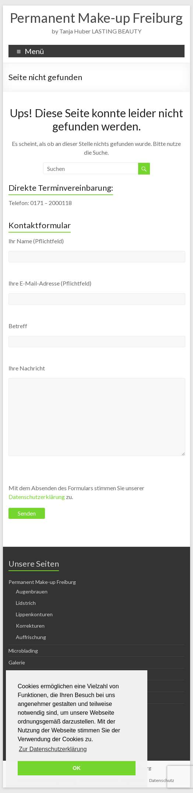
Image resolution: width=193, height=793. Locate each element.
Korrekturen (30, 625)
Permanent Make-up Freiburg (96, 18)
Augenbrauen (32, 591)
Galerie (16, 662)
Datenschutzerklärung (36, 496)
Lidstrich (26, 603)
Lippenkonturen (34, 614)
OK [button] (77, 768)
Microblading (23, 650)
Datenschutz (161, 780)
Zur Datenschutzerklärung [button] (53, 749)
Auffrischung (31, 637)
